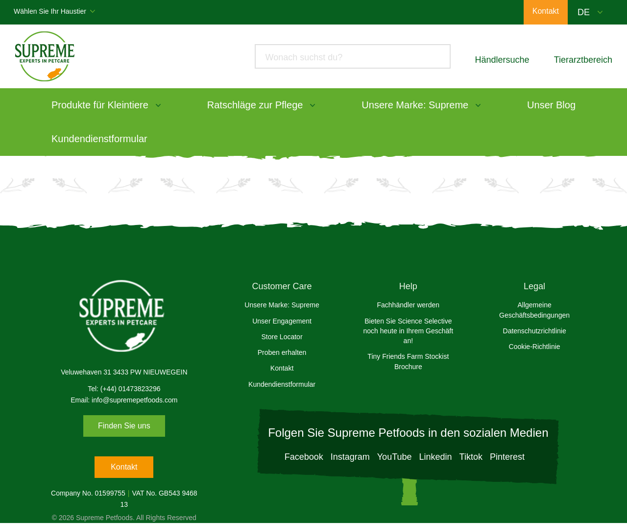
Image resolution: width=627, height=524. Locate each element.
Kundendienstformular (99, 138)
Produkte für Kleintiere (99, 105)
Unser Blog (551, 105)
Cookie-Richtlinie (534, 346)
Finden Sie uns (124, 426)
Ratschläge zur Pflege (255, 105)
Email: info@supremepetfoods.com (124, 400)
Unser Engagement (282, 321)
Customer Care (282, 286)
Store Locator (282, 337)
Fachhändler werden (408, 305)
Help (408, 286)
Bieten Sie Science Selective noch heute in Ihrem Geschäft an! (408, 331)
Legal (534, 286)
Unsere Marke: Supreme (415, 105)
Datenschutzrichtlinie (534, 331)
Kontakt (124, 467)
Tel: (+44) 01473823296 (124, 389)
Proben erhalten (282, 352)
